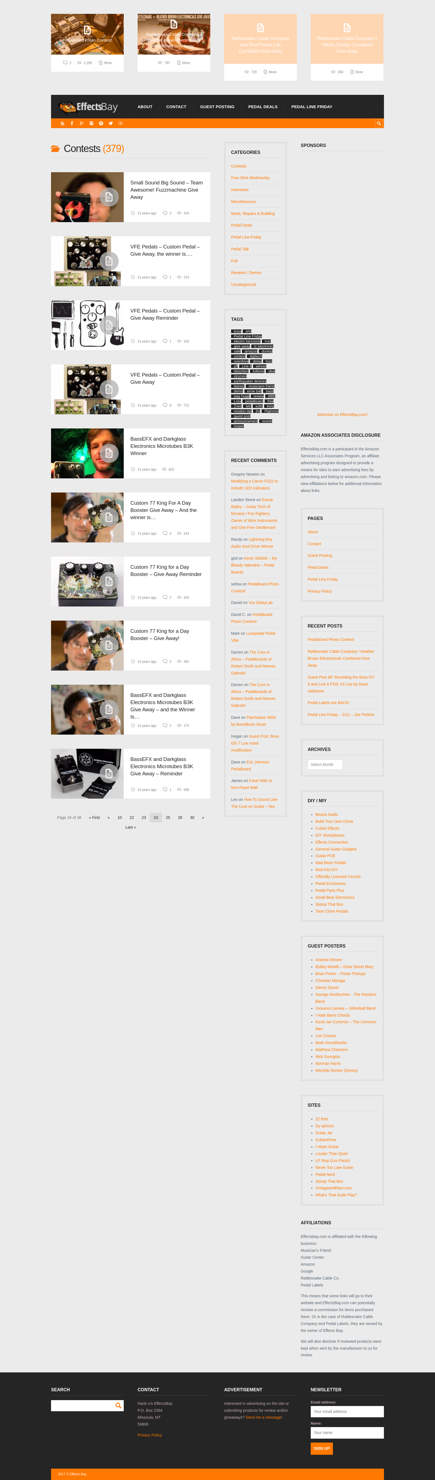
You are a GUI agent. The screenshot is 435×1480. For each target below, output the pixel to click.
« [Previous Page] (109, 817)
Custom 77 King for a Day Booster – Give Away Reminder (166, 570)
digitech (256, 356)
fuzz (269, 361)
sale (237, 351)
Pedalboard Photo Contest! (331, 639)
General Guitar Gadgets (336, 849)
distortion (241, 371)
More (108, 72)
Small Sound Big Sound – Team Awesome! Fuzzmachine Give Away (166, 190)
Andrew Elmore (328, 960)
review (259, 396)
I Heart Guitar (327, 1146)
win (248, 406)
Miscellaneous (243, 201)
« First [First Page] (94, 817)
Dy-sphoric (324, 1126)
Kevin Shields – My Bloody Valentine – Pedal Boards (254, 565)
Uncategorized (243, 284)
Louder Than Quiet (331, 1153)
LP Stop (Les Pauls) (332, 1160)
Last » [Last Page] (130, 827)
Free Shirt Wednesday (250, 178)
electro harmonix (247, 341)
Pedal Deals (263, 106)
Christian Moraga (330, 980)
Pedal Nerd (325, 1174)
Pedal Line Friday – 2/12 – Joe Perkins (341, 714)
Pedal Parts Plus (329, 890)
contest (240, 356)
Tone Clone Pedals (331, 911)
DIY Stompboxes (330, 835)
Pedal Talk (240, 249)
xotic (259, 406)
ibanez (239, 386)
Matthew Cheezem (331, 1049)
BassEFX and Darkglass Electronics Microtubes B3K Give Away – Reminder (161, 766)
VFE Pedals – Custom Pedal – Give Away (165, 378)
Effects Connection (331, 842)
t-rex (237, 401)
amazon (251, 351)
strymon (240, 376)
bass (269, 391)
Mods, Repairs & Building (253, 213)
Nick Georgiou (327, 1056)
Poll (234, 261)
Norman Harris (328, 1063)
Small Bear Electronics (335, 897)
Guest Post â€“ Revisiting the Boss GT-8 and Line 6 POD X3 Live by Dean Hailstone (341, 684)
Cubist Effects (327, 828)
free (270, 401)
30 (192, 817)
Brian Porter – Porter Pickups (340, 973)
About (145, 106)
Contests (238, 166)
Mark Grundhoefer (331, 1042)
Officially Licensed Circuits (338, 876)
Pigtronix (271, 411)
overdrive (241, 361)
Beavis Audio (326, 814)
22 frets (321, 1119)
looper (239, 426)
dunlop (267, 351)
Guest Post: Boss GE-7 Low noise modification (255, 743)
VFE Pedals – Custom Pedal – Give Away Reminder (165, 314)
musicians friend (262, 386)
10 (120, 817)
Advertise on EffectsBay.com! (342, 414)
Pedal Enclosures (330, 883)
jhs (258, 411)
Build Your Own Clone (334, 821)
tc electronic (263, 346)
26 (180, 817)
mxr (268, 341)
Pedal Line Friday (311, 106)
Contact (176, 106)
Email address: (324, 1402)
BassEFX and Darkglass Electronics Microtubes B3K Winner (161, 446)
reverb (267, 421)
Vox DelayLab (260, 602)
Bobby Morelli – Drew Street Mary (344, 966)
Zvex (238, 406)
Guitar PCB (325, 856)
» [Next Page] (203, 817)
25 (168, 817)
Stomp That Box (329, 904)
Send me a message (263, 1417)
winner (261, 366)
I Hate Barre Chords (332, 1015)
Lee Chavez (325, 1036)
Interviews (240, 189)
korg (270, 406)
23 (144, 817)
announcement (246, 421)
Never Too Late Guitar (334, 1167)
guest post (242, 416)
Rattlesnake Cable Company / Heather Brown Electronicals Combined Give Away (341, 658)
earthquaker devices (250, 381)
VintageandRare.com (333, 1188)
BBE (271, 396)
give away (242, 346)
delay (257, 361)
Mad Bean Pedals (330, 862)
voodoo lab (243, 411)
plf (236, 366)
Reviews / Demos (246, 272)
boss (237, 331)
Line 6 (247, 366)
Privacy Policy (320, 591)
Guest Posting (217, 106)
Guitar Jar (323, 1133)
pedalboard (254, 401)
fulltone (258, 371)
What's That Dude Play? (336, 1195)
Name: (316, 1423)
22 (132, 817)
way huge (241, 396)
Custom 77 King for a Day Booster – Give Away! (159, 634)
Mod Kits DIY (326, 869)
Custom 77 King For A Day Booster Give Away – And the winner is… (163, 510)
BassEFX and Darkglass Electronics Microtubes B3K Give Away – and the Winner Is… (162, 706)
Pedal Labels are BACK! (329, 702)
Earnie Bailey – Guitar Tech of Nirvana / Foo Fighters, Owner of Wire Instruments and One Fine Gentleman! (254, 513)
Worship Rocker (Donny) (336, 1070)
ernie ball (254, 391)
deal (272, 371)
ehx (248, 331)
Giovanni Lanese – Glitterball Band (345, 1008)
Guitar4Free (325, 1140)
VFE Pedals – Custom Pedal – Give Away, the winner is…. (165, 250)
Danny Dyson (327, 987)
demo (238, 391)
